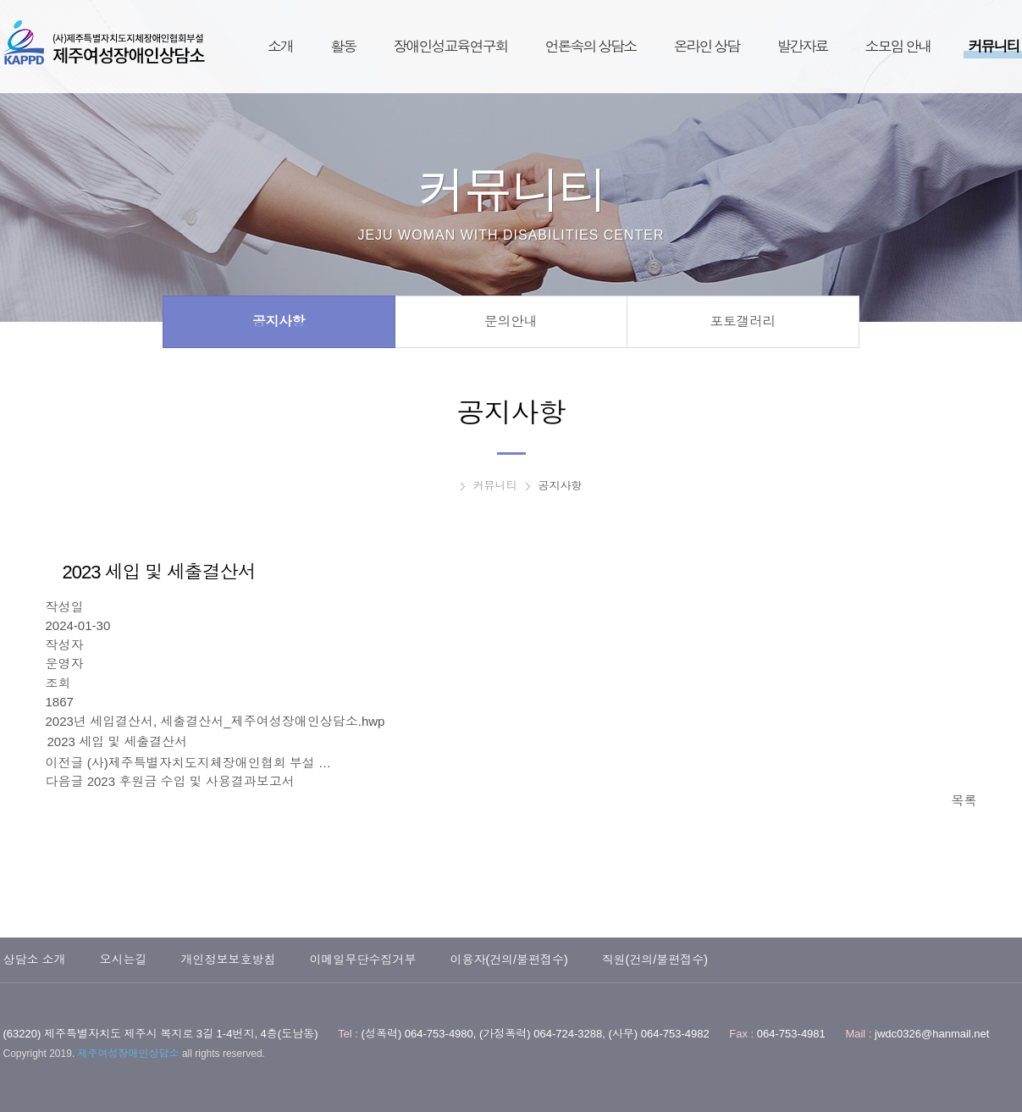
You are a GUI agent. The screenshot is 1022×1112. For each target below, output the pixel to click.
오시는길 (122, 959)
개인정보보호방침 (227, 959)
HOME (446, 486)
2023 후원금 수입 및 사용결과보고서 (191, 781)
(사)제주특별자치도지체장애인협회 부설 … (209, 762)
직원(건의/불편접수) (655, 959)
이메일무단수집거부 (362, 959)
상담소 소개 (34, 959)
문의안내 (510, 321)
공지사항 (278, 321)
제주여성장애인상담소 (104, 42)
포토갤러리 (743, 321)
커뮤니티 (495, 485)
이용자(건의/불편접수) (508, 959)
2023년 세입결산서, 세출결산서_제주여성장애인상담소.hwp (215, 721)
